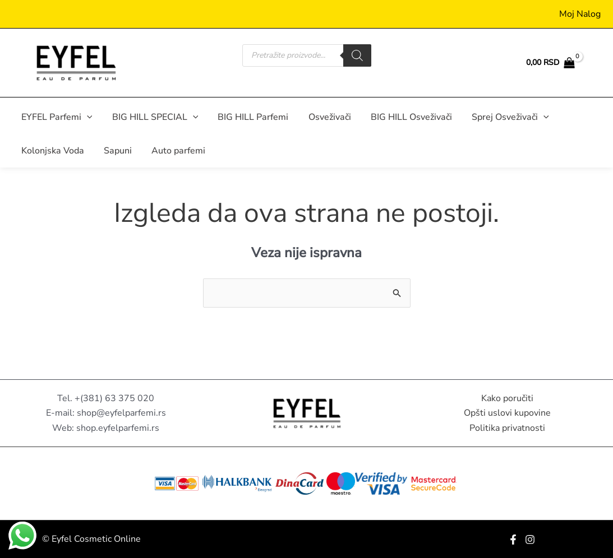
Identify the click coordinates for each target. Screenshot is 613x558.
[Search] (357, 55)
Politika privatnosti (507, 428)
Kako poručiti (507, 398)
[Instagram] (530, 539)
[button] (85, 117)
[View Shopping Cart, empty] (550, 62)
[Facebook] (513, 539)
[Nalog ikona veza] (580, 14)
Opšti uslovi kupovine (507, 413)
